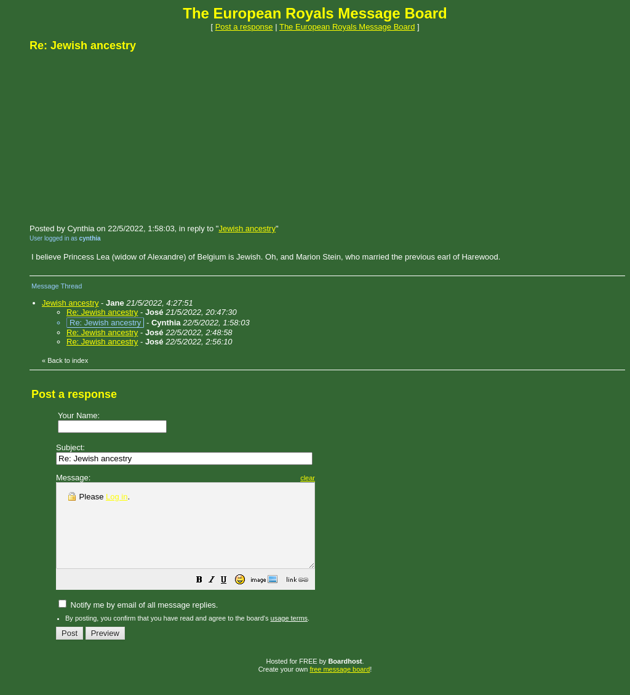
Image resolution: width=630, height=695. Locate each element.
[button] (230, 598)
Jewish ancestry (246, 228)
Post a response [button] (244, 26)
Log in (116, 496)
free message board (339, 685)
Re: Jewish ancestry (102, 312)
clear (338, 478)
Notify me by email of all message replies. (138, 621)
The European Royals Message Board (347, 26)
